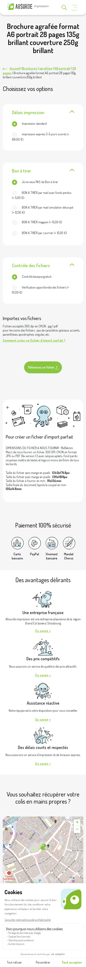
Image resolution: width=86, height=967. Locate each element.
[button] (43, 847)
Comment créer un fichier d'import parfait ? (34, 340)
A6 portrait (62, 68)
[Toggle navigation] (74, 7)
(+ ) (40, 136)
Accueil (15, 68)
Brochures (29, 68)
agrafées (45, 68)
